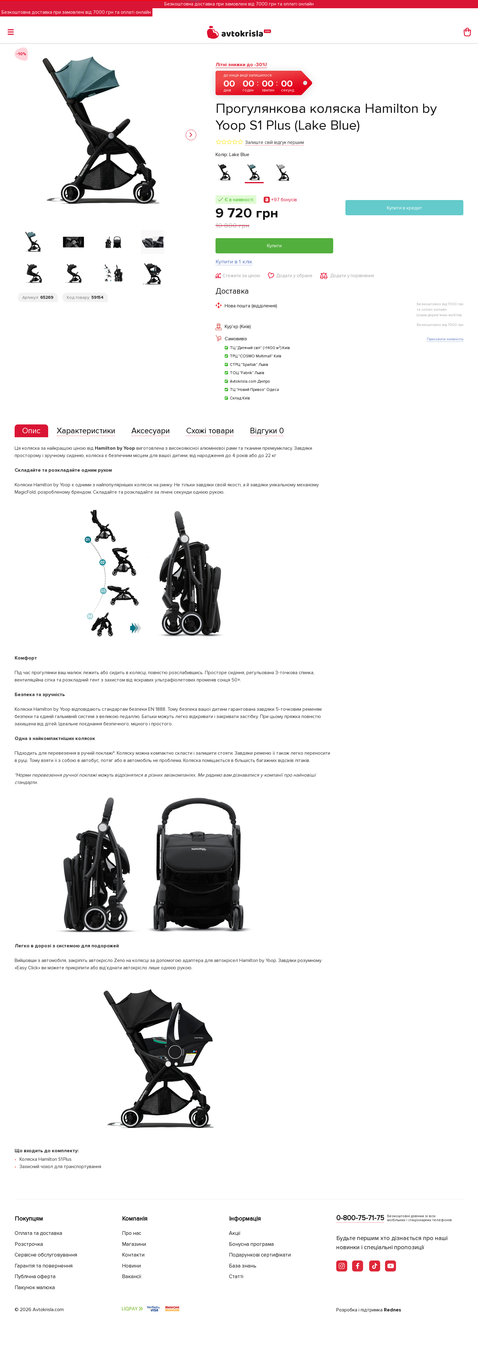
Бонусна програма (251, 1244)
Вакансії (131, 1276)
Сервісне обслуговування (46, 1255)
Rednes (392, 1310)
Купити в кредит (404, 208)
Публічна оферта (35, 1276)
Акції (235, 1233)
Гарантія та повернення (44, 1266)
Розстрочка (29, 1244)
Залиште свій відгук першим (274, 142)
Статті (236, 1276)
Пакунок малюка (35, 1287)
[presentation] (31, 430)
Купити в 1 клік (234, 261)
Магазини (134, 1244)
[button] (191, 135)
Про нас (131, 1233)
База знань (242, 1266)
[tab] (31, 431)
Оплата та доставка (38, 1233)
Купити (274, 246)
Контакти (133, 1255)
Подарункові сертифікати (260, 1255)
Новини (131, 1266)
